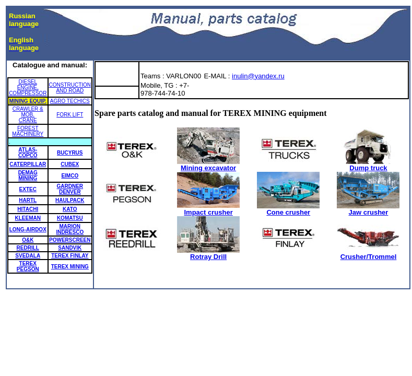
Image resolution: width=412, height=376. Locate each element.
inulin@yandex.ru (258, 76)
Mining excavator (208, 165)
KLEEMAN (28, 218)
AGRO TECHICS (70, 101)
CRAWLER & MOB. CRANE (28, 114)
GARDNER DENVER (70, 189)
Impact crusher (208, 209)
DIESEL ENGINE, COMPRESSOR (27, 87)
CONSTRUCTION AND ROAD (70, 87)
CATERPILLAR (27, 164)
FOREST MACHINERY (27, 131)
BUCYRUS (70, 153)
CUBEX (70, 164)
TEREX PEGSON (28, 266)
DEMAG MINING (28, 175)
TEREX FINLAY (69, 255)
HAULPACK (69, 200)
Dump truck (368, 165)
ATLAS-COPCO (28, 152)
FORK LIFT (69, 115)
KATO (70, 209)
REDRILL (28, 248)
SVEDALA (27, 255)
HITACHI (27, 209)
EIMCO (69, 176)
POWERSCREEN (69, 240)
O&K (27, 240)
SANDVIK (69, 248)
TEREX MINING (70, 266)
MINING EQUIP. (28, 101)
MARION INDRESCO (70, 229)
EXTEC (28, 189)
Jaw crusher (368, 209)
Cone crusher (288, 209)
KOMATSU (70, 218)
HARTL (28, 200)
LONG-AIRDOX (27, 229)
